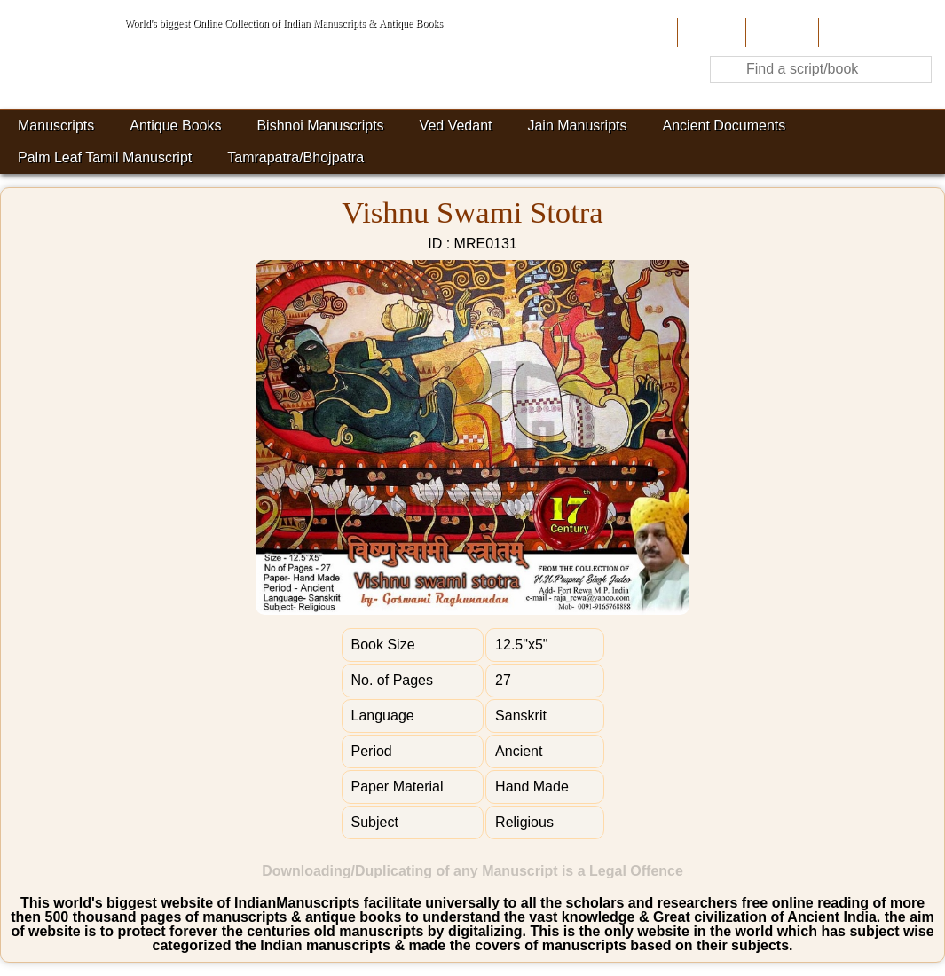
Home (650, 32)
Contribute (780, 32)
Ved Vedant (456, 125)
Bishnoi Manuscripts (319, 125)
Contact (913, 32)
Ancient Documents (724, 125)
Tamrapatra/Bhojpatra (295, 157)
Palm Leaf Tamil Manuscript (105, 157)
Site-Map (850, 32)
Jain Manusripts (576, 125)
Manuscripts (56, 125)
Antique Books (175, 125)
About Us (709, 32)
